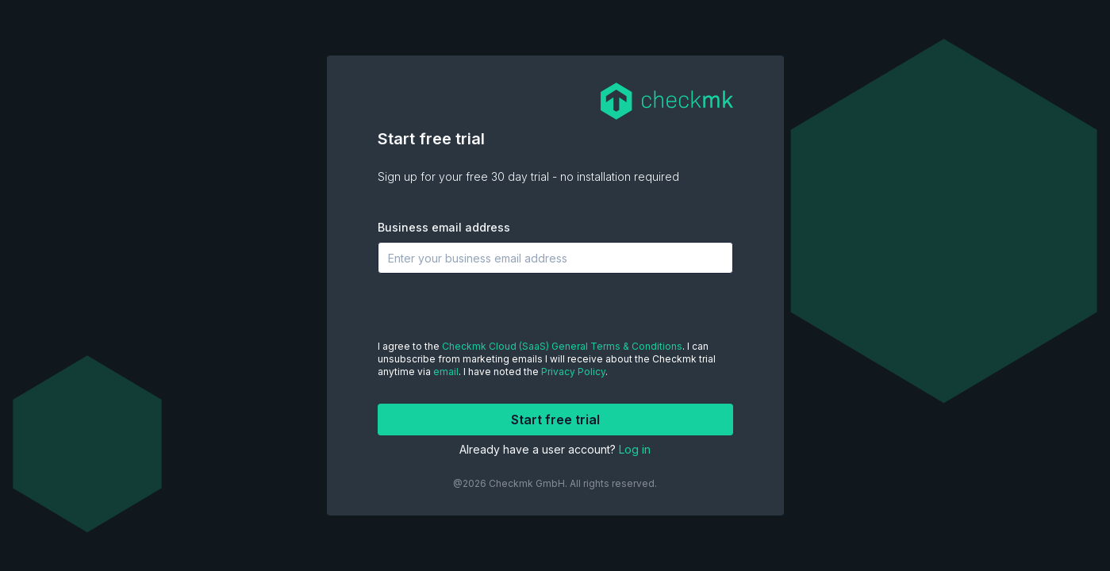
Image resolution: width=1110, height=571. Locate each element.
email (446, 371)
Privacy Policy (573, 371)
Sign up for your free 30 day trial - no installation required (528, 176)
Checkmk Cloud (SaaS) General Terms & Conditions (562, 346)
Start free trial (431, 138)
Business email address (444, 227)
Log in (635, 449)
